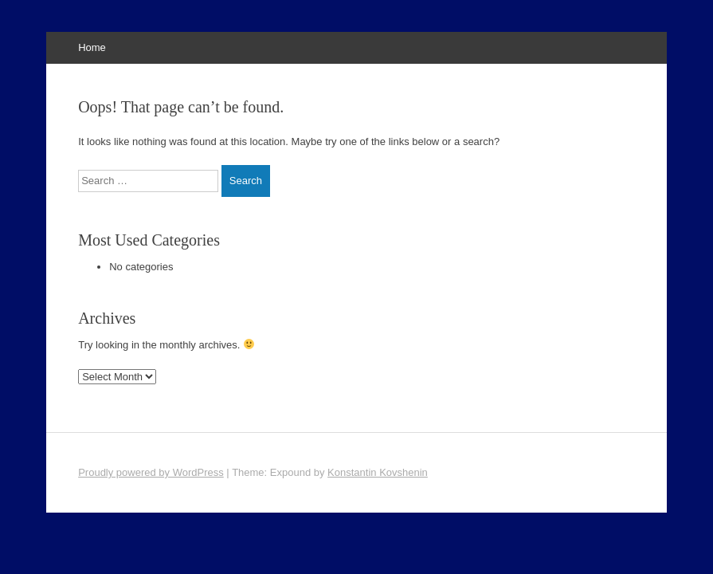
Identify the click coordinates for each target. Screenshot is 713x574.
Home (92, 47)
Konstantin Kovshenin (377, 472)
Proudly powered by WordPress (151, 472)
